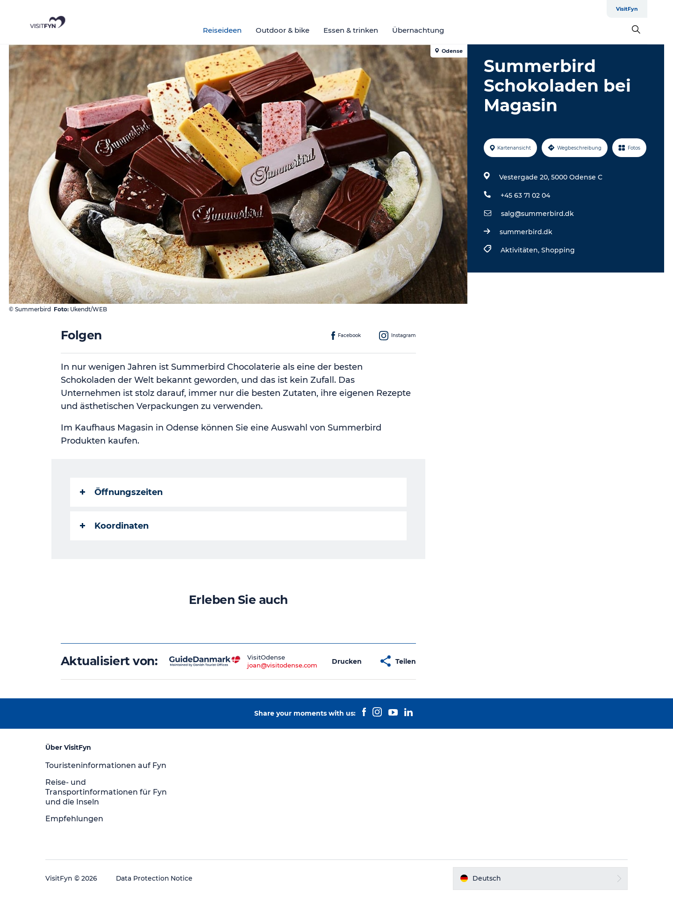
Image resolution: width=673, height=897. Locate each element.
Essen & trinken (363, 30)
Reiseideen (235, 30)
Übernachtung (431, 30)
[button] (346, 661)
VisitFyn (653, 9)
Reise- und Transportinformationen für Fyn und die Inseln (107, 792)
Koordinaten (114, 526)
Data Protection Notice (156, 878)
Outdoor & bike (295, 30)
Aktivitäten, (521, 250)
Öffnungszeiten (121, 492)
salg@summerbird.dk (537, 213)
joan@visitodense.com (282, 665)
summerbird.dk (526, 232)
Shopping (558, 250)
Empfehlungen (76, 818)
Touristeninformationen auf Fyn (107, 765)
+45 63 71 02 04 (525, 195)
